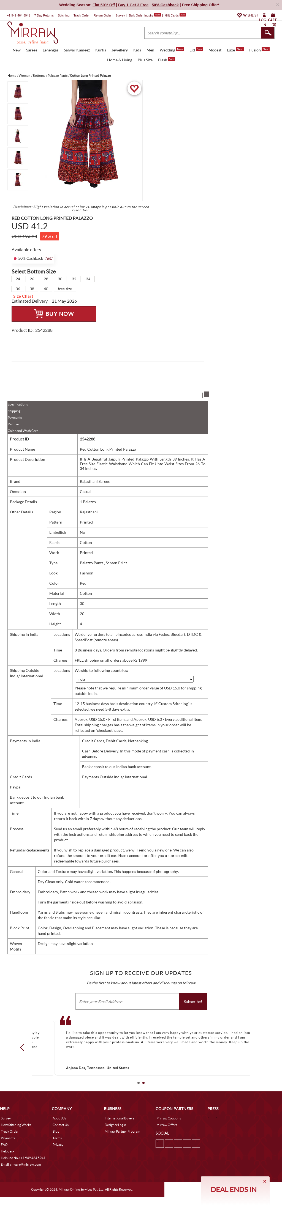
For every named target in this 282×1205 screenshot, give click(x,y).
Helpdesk (7, 1151)
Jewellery (120, 50)
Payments (15, 417)
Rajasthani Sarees (95, 481)
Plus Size (145, 59)
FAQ (4, 1145)
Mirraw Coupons (168, 1118)
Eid (196, 49)
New (17, 50)
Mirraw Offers (166, 1125)
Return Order (102, 15)
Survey (120, 15)
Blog (56, 1131)
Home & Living (119, 59)
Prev (24, 1047)
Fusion (259, 49)
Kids (137, 50)
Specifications (18, 404)
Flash (166, 59)
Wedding (172, 49)
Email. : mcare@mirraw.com (21, 1164)
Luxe (235, 49)
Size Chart (23, 296)
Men (150, 50)
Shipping (14, 411)
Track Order (82, 15)
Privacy (58, 1145)
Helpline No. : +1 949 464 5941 (23, 1158)
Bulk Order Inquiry (141, 15)
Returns (13, 424)
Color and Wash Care (23, 431)
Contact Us (61, 1125)
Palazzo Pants (92, 562)
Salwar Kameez (77, 50)
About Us (59, 1118)
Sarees (31, 50)
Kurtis (100, 50)
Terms (57, 1138)
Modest (214, 50)
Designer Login (115, 1125)
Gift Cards (175, 15)
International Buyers (119, 1118)
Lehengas (50, 50)
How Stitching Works (16, 1125)
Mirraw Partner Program (122, 1131)
